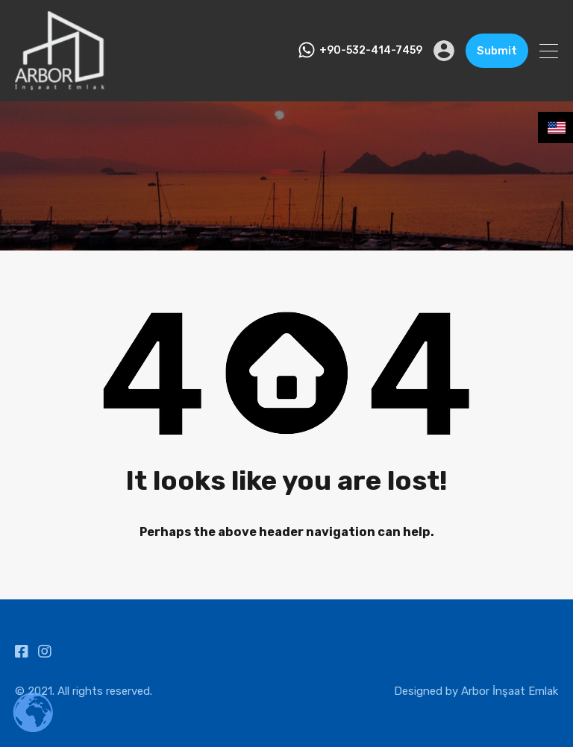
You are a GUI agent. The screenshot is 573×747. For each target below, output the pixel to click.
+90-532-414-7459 (370, 51)
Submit (497, 50)
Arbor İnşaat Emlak (509, 691)
